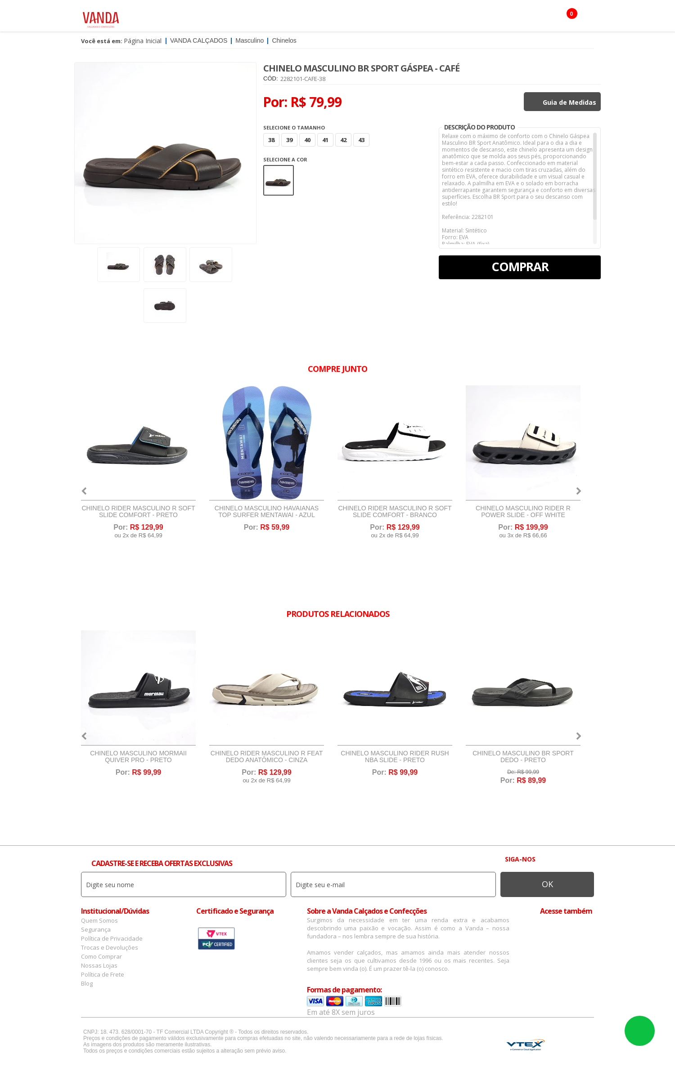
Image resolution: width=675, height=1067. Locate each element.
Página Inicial (143, 40)
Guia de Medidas (569, 102)
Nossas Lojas (99, 965)
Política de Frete (102, 974)
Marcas (358, 18)
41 (325, 140)
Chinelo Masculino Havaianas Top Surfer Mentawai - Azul (267, 511)
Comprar (520, 266)
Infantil (395, 18)
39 (289, 140)
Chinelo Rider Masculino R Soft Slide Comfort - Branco (394, 511)
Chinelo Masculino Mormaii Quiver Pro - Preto (138, 756)
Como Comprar (101, 956)
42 (343, 140)
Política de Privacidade (112, 938)
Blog (87, 983)
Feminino (178, 18)
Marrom (278, 180)
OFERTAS (465, 18)
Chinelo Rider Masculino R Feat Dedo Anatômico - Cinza (267, 756)
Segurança (96, 929)
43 (361, 140)
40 (307, 140)
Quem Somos (99, 920)
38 (271, 140)
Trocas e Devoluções (109, 947)
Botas (430, 18)
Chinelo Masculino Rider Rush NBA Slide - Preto (395, 756)
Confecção (317, 18)
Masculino (222, 18)
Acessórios (269, 18)
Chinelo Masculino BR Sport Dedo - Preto (523, 756)
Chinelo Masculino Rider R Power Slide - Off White (523, 511)
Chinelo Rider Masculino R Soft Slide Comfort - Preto (138, 511)
